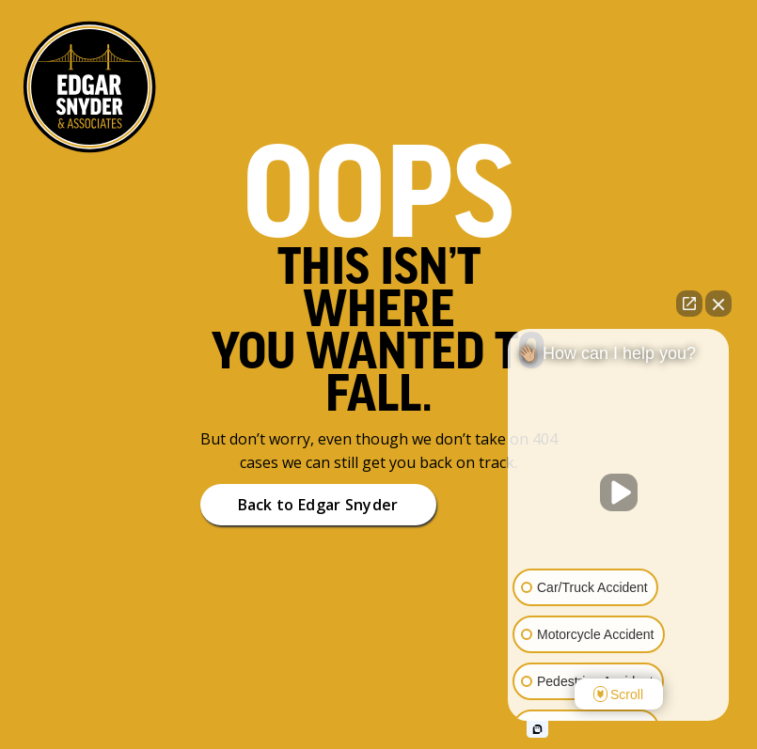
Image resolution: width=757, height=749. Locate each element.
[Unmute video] (619, 492)
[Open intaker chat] (537, 729)
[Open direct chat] (689, 303)
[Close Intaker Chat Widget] (718, 303)
